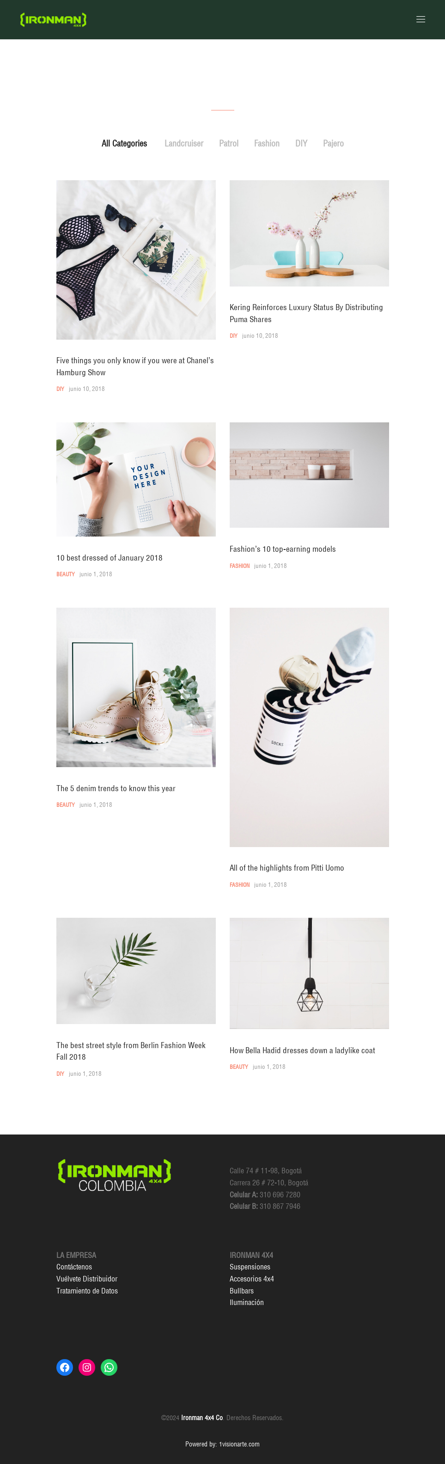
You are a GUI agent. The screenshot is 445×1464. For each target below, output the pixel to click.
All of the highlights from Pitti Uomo (287, 867)
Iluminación (247, 1302)
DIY (301, 143)
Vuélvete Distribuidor (86, 1278)
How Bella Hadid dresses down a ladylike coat (302, 1050)
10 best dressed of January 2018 (109, 557)
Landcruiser (184, 143)
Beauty (65, 574)
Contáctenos (74, 1266)
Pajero (333, 143)
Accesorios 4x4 (252, 1278)
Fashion (267, 143)
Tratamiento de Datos (87, 1290)
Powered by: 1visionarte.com (222, 1444)
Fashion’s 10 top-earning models (283, 549)
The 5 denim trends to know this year (116, 788)
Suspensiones (250, 1266)
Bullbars (242, 1290)
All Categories (124, 143)
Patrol (228, 143)
